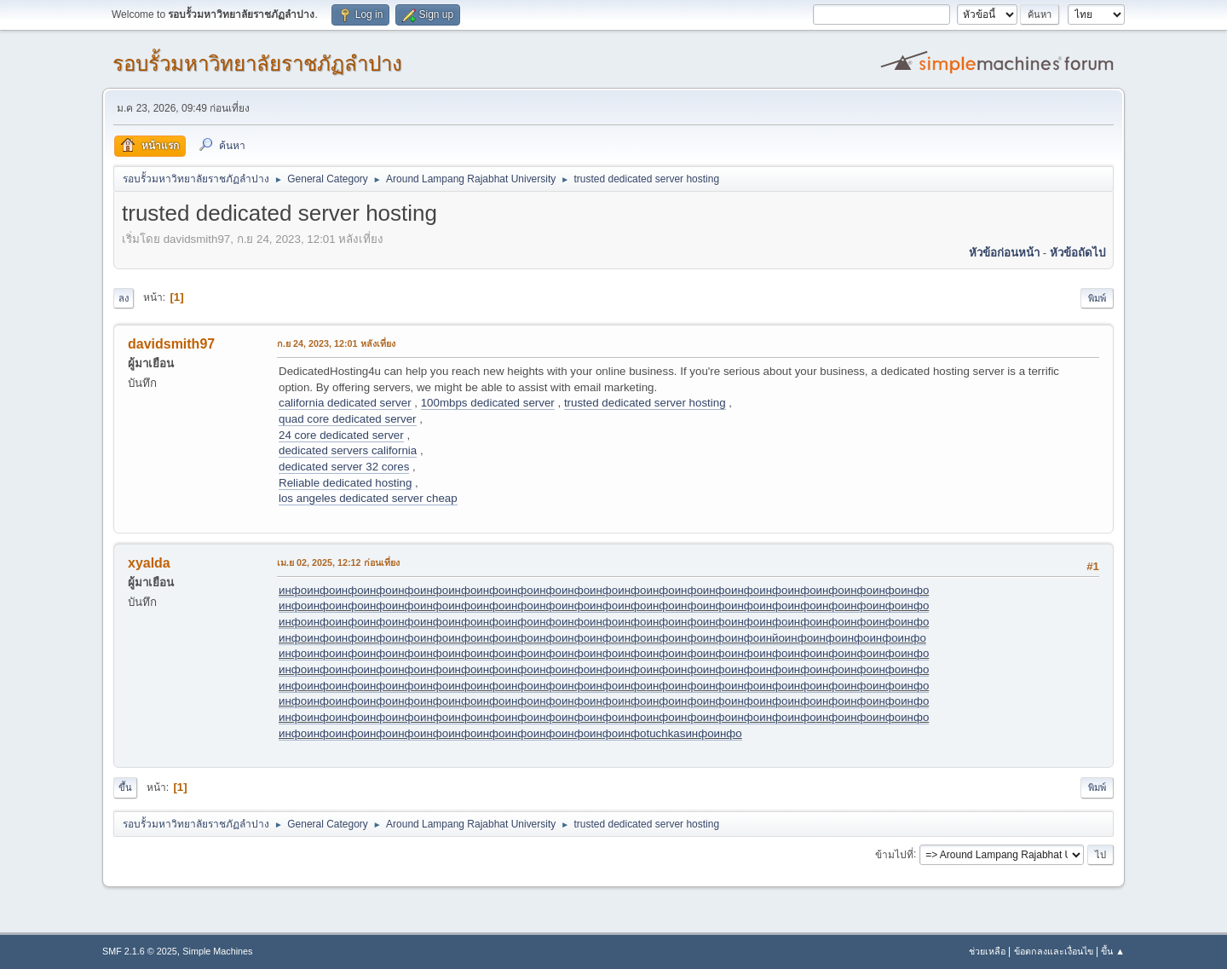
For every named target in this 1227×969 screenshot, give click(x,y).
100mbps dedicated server (488, 402)
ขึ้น (125, 787)
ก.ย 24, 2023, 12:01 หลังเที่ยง (336, 343)
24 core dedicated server (341, 435)
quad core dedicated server (348, 418)
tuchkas (665, 733)
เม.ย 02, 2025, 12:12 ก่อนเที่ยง (338, 562)
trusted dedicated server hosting (645, 402)
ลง (123, 298)
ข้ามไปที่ (894, 854)
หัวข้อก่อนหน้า (1004, 252)
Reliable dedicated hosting (345, 482)
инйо (772, 638)
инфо (293, 590)
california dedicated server (345, 402)
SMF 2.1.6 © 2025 (139, 951)
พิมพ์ (1097, 298)
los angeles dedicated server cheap (368, 498)
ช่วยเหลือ (987, 951)
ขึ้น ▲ (1113, 951)
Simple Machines (217, 951)
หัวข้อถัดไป (1077, 252)
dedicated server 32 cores (344, 466)
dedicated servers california (348, 450)
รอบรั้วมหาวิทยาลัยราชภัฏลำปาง (257, 63)
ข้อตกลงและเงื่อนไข (1053, 951)
